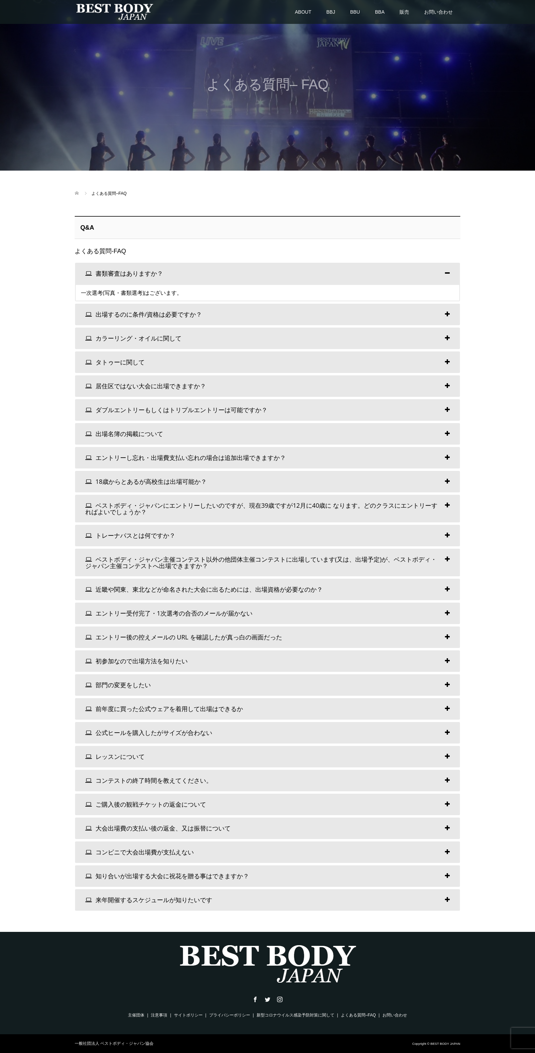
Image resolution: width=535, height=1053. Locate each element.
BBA (380, 12)
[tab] (267, 273)
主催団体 (136, 1015)
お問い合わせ (438, 12)
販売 (404, 12)
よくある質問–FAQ (358, 1015)
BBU (355, 12)
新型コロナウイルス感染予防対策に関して (295, 1015)
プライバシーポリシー (229, 1015)
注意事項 (159, 1015)
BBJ (331, 12)
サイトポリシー (188, 1015)
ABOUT (303, 12)
